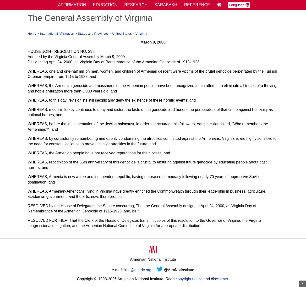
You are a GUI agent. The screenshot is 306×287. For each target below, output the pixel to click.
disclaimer (219, 279)
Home (32, 33)
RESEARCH (136, 4)
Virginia (142, 33)
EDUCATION (105, 4)
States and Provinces (93, 33)
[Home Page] (219, 4)
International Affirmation (57, 33)
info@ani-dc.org (137, 270)
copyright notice (189, 279)
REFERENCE (197, 4)
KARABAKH (165, 4)
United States (122, 33)
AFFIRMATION (72, 4)
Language (239, 5)
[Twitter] (160, 270)
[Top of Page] (302, 284)
